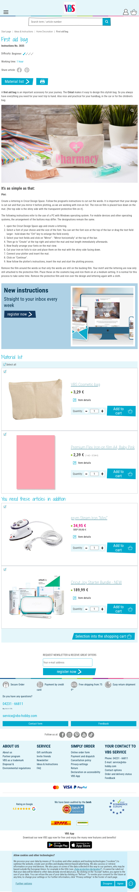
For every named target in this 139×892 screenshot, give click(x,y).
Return (74, 768)
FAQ (39, 768)
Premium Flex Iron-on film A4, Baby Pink (103, 447)
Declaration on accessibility (85, 772)
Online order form (80, 752)
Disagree (107, 883)
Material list (17, 81)
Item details (82, 400)
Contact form (35, 723)
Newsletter (42, 760)
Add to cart (122, 411)
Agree (120, 883)
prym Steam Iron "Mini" (89, 518)
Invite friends (44, 756)
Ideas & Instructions (23, 31)
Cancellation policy (81, 760)
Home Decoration (44, 31)
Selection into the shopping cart (103, 636)
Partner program (11, 756)
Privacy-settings (79, 764)
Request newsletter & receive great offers (69, 655)
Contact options (113, 770)
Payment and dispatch (83, 756)
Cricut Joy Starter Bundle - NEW (96, 582)
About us (7, 752)
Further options (24, 883)
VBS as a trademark (13, 760)
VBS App (75, 776)
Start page (6, 31)
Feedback (103, 723)
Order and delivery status (118, 774)
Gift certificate (44, 752)
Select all (11, 364)
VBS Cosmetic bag (85, 384)
